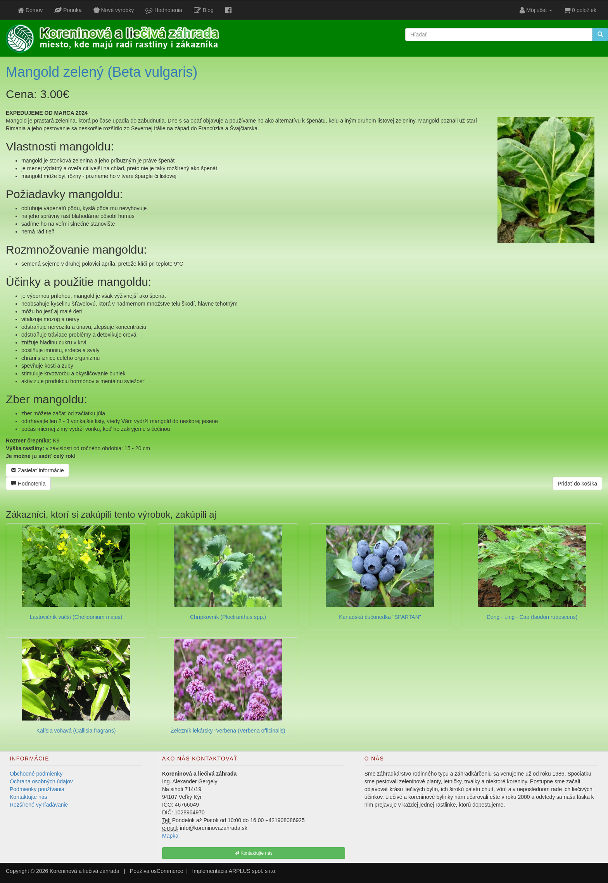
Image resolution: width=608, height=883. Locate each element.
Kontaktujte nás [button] (254, 853)
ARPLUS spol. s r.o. (253, 871)
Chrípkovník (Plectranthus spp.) (228, 617)
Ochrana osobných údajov (41, 781)
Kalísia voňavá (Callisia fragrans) (76, 730)
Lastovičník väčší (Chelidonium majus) (76, 617)
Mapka (170, 836)
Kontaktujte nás (28, 797)
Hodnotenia (28, 483)
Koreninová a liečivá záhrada (84, 871)
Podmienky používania (37, 789)
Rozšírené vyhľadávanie (39, 805)
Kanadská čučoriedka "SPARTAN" (380, 617)
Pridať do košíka (577, 483)
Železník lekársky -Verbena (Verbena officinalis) (228, 730)
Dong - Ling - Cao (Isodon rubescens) (532, 617)
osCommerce (167, 871)
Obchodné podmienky (36, 774)
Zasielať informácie (37, 470)
